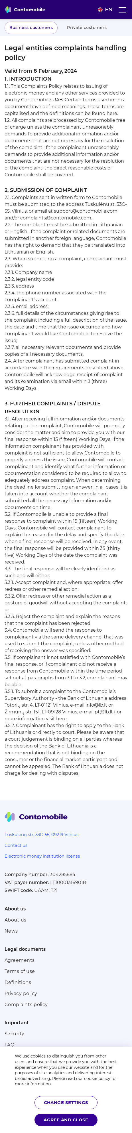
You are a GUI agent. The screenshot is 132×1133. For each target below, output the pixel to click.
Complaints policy (26, 1004)
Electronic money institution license (42, 856)
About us (16, 920)
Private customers (87, 27)
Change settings (66, 1102)
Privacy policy (21, 993)
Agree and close (66, 1119)
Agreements (20, 960)
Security (15, 1033)
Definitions (18, 982)
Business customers (31, 27)
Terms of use (20, 971)
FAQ (9, 1045)
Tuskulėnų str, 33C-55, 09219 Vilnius (41, 834)
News (11, 931)
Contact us (16, 845)
